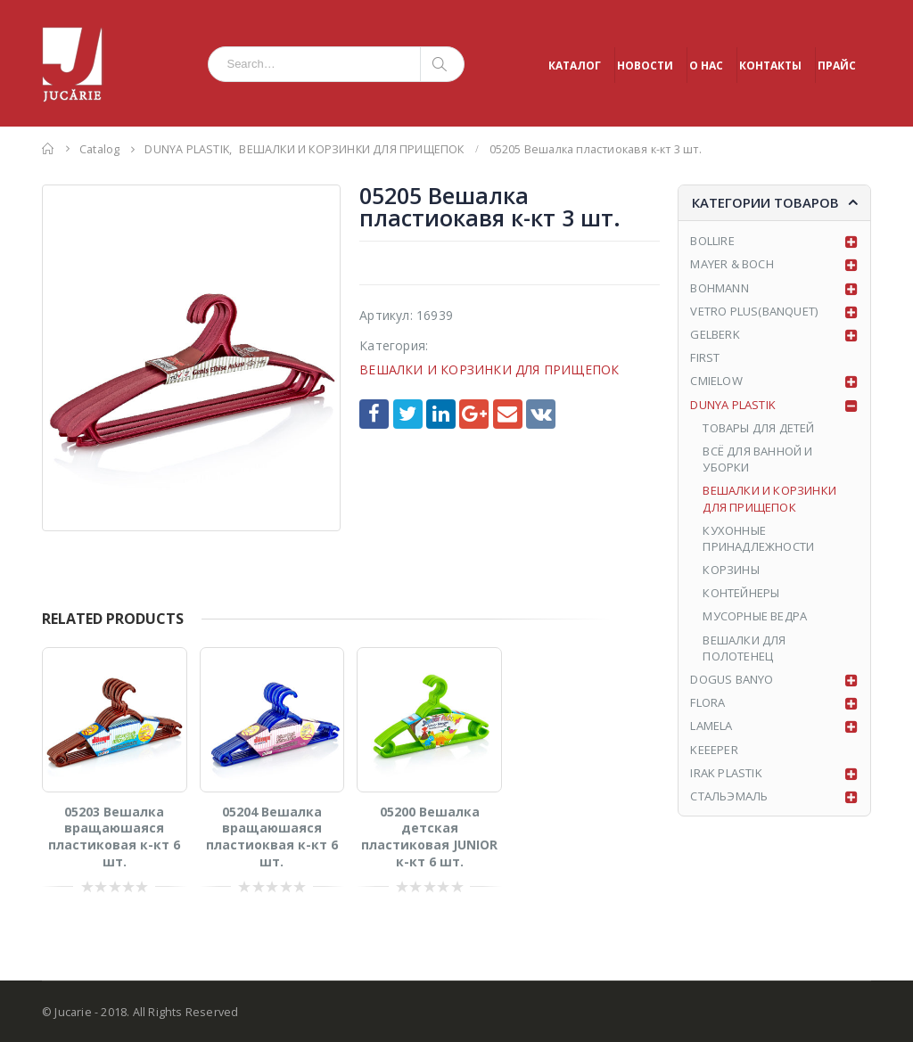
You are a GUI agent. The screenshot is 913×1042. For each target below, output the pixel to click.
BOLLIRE (712, 241)
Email (507, 414)
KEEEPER (713, 750)
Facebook (374, 414)
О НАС (706, 65)
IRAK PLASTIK (725, 773)
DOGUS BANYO (731, 679)
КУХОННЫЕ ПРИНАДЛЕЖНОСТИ (758, 538)
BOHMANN (719, 288)
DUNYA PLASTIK (733, 405)
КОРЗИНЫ (731, 570)
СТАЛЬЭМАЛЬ (729, 796)
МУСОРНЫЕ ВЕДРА (755, 616)
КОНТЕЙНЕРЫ (741, 593)
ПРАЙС (837, 65)
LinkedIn (441, 414)
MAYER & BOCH (731, 264)
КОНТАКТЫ (770, 65)
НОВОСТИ (645, 65)
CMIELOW (716, 381)
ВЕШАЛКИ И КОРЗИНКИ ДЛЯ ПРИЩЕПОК (489, 369)
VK (540, 414)
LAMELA (711, 726)
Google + (474, 414)
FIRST (705, 357)
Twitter (408, 414)
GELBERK (714, 334)
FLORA (707, 702)
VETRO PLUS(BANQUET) (754, 311)
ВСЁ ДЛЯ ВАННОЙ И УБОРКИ (757, 459)
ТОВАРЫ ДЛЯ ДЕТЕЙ (758, 428)
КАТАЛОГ (574, 65)
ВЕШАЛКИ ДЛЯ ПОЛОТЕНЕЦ (744, 648)
